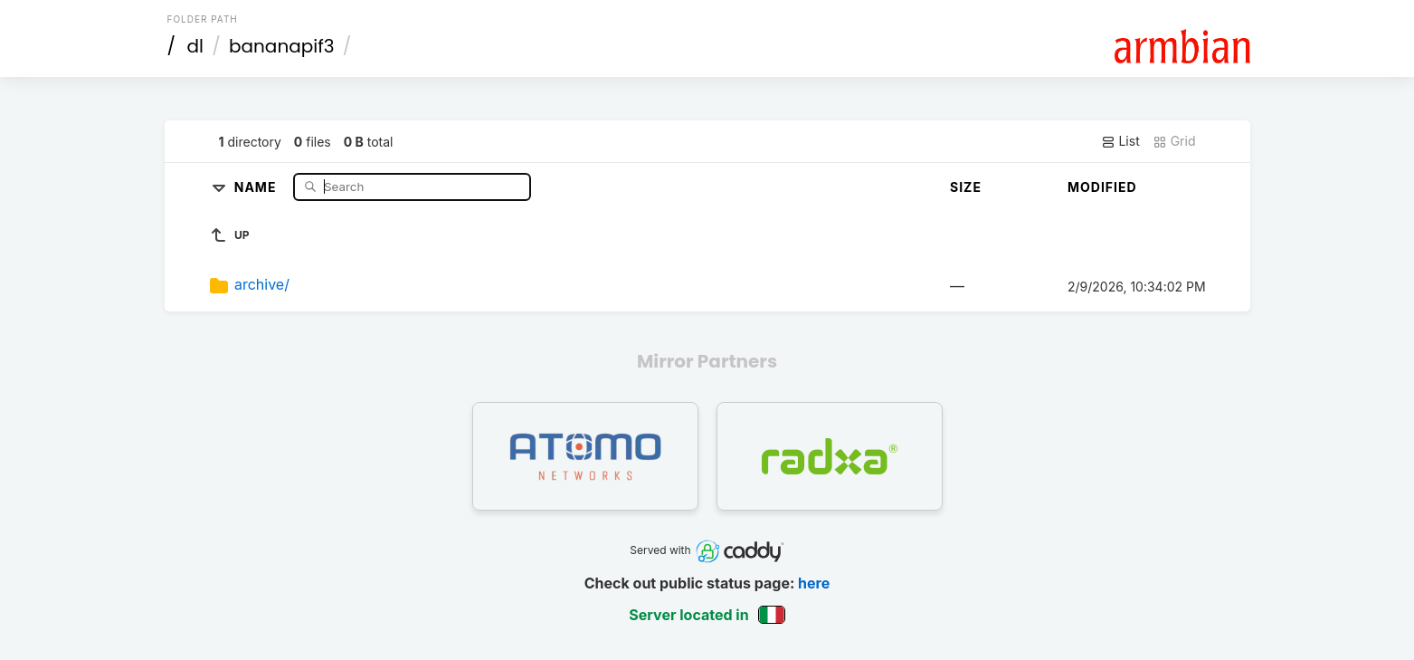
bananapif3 (281, 46)
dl (194, 46)
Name (257, 186)
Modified (1102, 187)
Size (966, 187)
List (1120, 141)
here (814, 583)
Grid (1174, 141)
